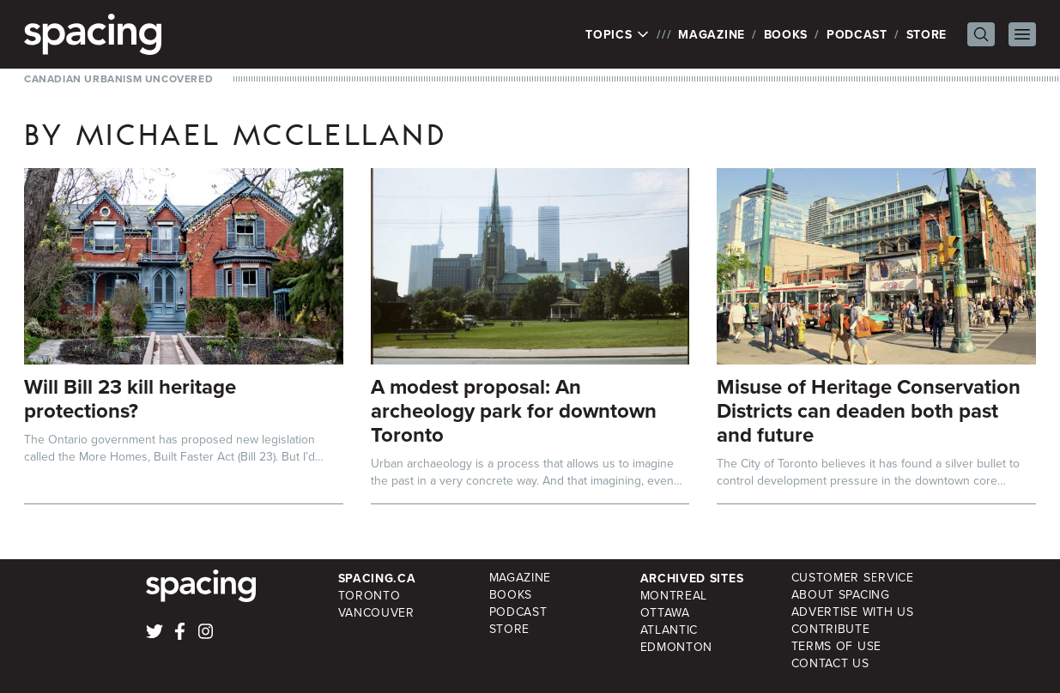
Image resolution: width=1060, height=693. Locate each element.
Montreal (674, 596)
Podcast (857, 34)
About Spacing (840, 595)
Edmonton (676, 647)
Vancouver (376, 613)
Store (927, 34)
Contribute (830, 629)
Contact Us (830, 663)
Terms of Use (836, 646)
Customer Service (852, 578)
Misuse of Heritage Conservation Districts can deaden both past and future (869, 410)
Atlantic (669, 630)
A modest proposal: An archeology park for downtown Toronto (514, 410)
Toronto (369, 596)
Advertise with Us (852, 612)
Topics (617, 34)
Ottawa (665, 613)
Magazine (711, 34)
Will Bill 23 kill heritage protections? (130, 398)
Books (786, 34)
